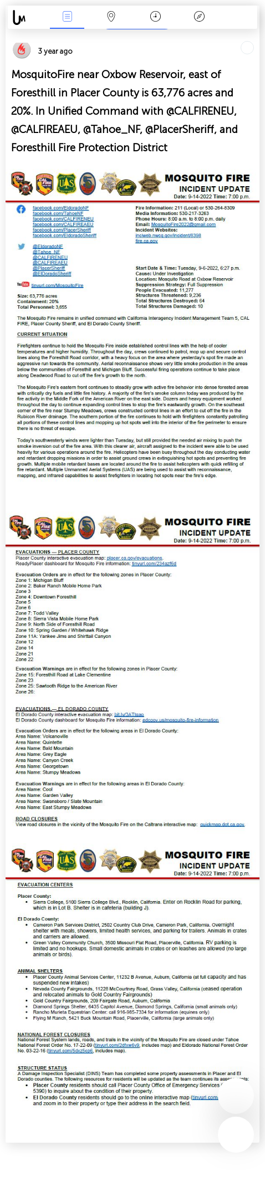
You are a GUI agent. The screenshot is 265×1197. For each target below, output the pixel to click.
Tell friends (255, 36)
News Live (67, 17)
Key (199, 17)
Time (155, 17)
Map (111, 17)
